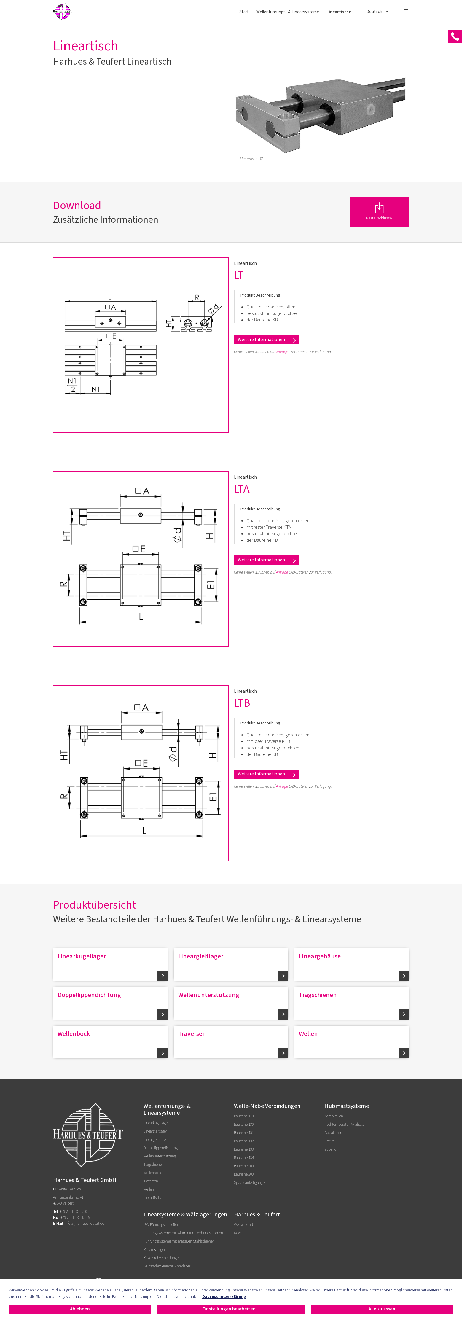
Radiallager (332, 1132)
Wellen (308, 1034)
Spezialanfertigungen (250, 1182)
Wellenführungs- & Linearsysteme (287, 12)
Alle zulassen (382, 1309)
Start (244, 12)
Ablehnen (80, 1309)
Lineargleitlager (200, 956)
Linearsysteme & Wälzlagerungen (185, 1214)
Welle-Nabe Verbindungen (267, 1106)
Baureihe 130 (244, 1124)
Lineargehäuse (320, 956)
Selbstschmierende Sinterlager (167, 1266)
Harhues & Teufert (257, 1214)
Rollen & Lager (154, 1249)
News (238, 1233)
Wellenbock (74, 1034)
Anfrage (282, 352)
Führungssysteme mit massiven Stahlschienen (179, 1241)
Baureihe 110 (244, 1116)
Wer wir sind (243, 1224)
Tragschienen (318, 995)
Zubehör (330, 1149)
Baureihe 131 (244, 1132)
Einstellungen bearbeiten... (231, 1309)
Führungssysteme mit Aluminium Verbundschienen (183, 1233)
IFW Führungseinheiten (161, 1224)
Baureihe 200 (244, 1166)
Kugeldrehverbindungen (162, 1258)
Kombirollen (333, 1116)
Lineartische (338, 12)
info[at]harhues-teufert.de (84, 1223)
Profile (329, 1141)
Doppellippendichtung (89, 995)
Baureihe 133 (244, 1149)
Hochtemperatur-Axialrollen (345, 1124)
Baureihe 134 (244, 1157)
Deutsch (374, 12)
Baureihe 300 (244, 1174)
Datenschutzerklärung (224, 1297)
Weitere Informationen (261, 339)
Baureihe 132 (244, 1141)
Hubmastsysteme (346, 1106)
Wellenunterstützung (208, 995)
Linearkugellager (82, 956)
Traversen (192, 1034)
